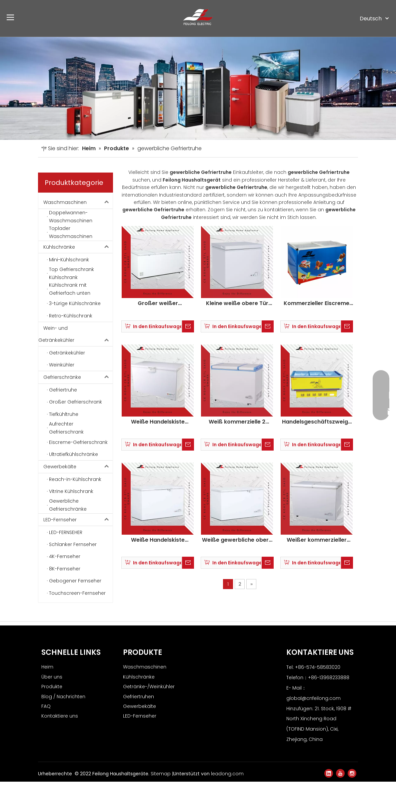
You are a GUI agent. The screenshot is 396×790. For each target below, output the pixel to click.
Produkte (51, 695)
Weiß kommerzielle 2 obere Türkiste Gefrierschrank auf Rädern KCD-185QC (237, 430)
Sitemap (161, 782)
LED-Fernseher (78, 528)
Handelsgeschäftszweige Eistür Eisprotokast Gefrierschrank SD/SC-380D (316, 430)
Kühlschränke (78, 255)
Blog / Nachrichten (63, 705)
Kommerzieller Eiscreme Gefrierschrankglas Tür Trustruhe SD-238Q (316, 311)
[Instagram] (352, 781)
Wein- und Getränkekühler (75, 342)
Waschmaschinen (78, 211)
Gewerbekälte (78, 475)
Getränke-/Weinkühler (149, 695)
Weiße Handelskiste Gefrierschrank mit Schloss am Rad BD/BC (158, 430)
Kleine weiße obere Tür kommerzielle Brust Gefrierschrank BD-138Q (237, 311)
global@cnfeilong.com (313, 706)
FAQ (46, 714)
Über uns (51, 685)
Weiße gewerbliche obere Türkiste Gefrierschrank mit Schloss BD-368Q (237, 548)
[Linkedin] (328, 781)
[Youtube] (340, 781)
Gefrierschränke (78, 385)
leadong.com (227, 782)
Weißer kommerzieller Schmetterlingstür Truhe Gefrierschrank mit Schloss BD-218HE (316, 548)
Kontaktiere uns (59, 724)
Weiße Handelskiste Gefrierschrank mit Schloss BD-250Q (158, 548)
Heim (47, 675)
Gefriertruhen (138, 705)
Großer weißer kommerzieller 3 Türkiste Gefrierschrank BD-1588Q (157, 311)
